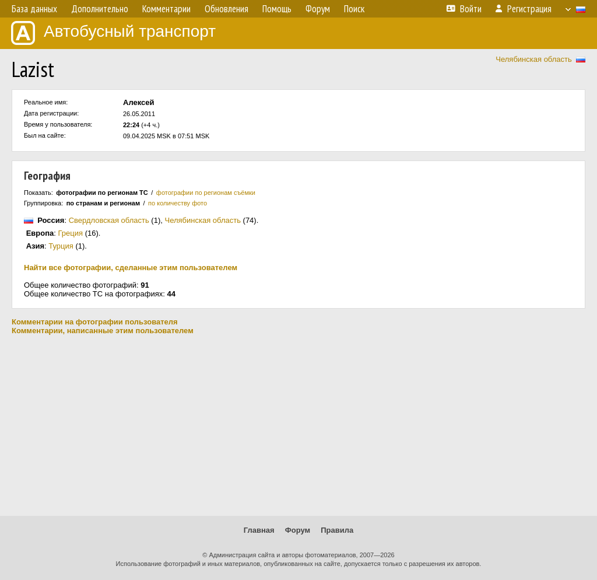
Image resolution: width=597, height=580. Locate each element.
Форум (297, 530)
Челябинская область (533, 59)
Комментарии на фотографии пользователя (95, 321)
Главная (259, 530)
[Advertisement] (298, 425)
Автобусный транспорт (113, 33)
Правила (337, 530)
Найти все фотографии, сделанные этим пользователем (130, 267)
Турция (60, 246)
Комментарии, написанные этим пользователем (103, 330)
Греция (70, 233)
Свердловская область (109, 220)
